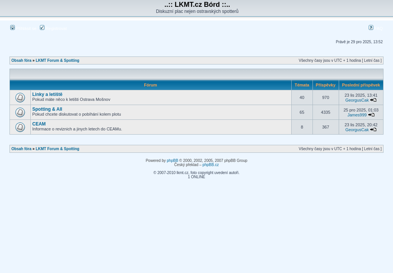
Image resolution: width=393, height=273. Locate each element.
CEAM (39, 124)
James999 (357, 115)
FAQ (376, 28)
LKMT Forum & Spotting (57, 60)
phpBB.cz (210, 165)
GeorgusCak (357, 100)
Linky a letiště (47, 94)
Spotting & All (47, 109)
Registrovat (53, 28)
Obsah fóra (21, 60)
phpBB (172, 160)
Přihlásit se (23, 28)
